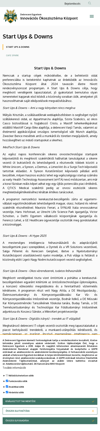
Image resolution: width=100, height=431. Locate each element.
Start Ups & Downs (17, 47)
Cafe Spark (12, 55)
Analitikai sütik (16, 387)
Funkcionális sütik (18, 382)
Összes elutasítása (18, 411)
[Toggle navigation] (91, 16)
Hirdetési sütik (16, 393)
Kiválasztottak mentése (20, 402)
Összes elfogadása (17, 421)
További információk (14, 368)
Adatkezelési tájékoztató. (19, 364)
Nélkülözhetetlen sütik (21, 376)
